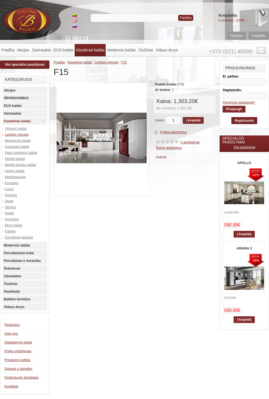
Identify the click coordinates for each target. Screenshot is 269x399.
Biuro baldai (13, 225)
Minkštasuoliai (15, 177)
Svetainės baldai (17, 147)
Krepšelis (258, 36)
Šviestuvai (12, 268)
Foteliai (10, 231)
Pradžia (7, 50)
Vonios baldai (14, 171)
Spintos (10, 207)
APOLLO (244, 163)
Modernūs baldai (121, 50)
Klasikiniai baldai (90, 50)
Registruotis (244, 121)
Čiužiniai (145, 50)
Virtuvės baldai (16, 129)
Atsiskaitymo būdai (18, 342)
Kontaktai (11, 386)
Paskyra (236, 36)
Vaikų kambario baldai (21, 153)
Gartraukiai (41, 50)
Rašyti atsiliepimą (168, 148)
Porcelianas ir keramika (22, 261)
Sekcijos (11, 195)
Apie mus (11, 334)
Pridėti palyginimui (173, 132)
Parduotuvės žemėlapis (21, 377)
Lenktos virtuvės (17, 135)
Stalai (9, 201)
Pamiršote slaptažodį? (239, 102)
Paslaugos (12, 325)
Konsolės (11, 183)
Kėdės (9, 213)
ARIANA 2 (244, 248)
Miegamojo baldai (18, 141)
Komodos (12, 219)
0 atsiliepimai (190, 142)
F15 (124, 62)
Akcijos (23, 50)
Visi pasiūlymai (244, 147)
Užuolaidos (12, 276)
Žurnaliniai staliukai (19, 237)
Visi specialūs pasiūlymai (25, 64)
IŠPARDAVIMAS (16, 98)
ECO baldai (63, 50)
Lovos (9, 189)
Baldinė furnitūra (17, 299)
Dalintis (161, 157)
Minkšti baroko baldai (20, 165)
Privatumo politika (17, 360)
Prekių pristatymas (18, 351)
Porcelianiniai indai (19, 253)
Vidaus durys (167, 50)
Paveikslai (12, 291)
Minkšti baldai (15, 159)
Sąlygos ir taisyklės (18, 369)
